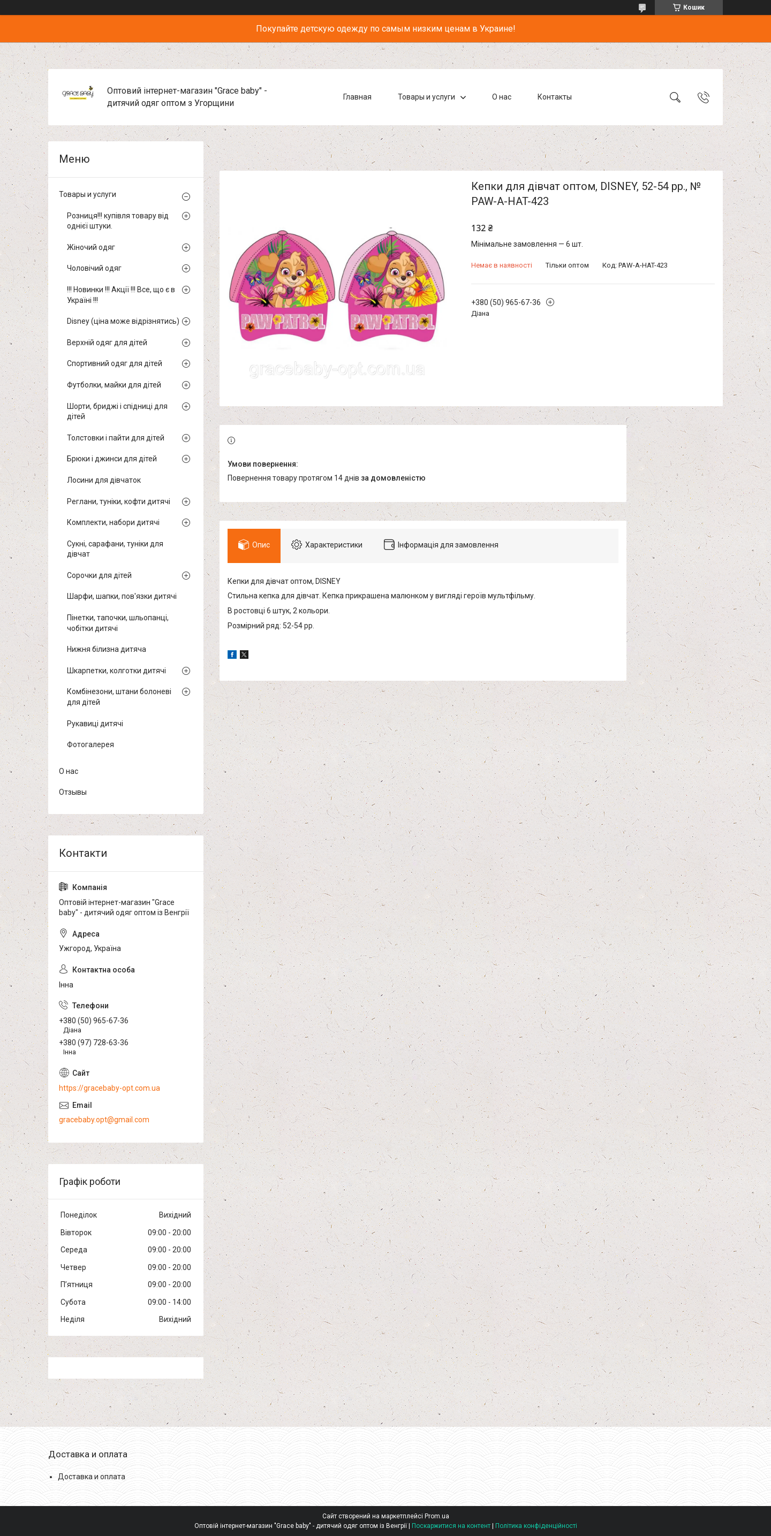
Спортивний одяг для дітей (114, 363)
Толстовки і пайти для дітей (115, 438)
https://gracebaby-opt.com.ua (109, 1088)
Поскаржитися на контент (451, 1526)
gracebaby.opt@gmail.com (104, 1119)
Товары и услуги (426, 97)
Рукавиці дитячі (95, 723)
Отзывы (73, 792)
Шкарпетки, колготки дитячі (116, 670)
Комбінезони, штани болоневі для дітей (119, 696)
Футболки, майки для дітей (114, 385)
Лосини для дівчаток (104, 480)
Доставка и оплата (91, 1476)
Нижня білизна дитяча (106, 649)
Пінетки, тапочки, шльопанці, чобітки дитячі (118, 623)
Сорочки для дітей (99, 575)
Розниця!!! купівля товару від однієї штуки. (118, 221)
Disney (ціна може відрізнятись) (123, 321)
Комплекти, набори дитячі (113, 522)
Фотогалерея (90, 744)
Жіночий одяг (91, 247)
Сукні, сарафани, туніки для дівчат (115, 549)
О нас (501, 97)
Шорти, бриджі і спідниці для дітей (117, 411)
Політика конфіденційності (536, 1526)
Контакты (555, 97)
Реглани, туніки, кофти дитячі (118, 501)
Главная (357, 97)
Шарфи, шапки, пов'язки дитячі (122, 596)
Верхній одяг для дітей (107, 342)
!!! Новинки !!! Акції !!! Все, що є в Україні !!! (121, 295)
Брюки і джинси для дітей (112, 458)
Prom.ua (437, 1516)
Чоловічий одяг (94, 268)
